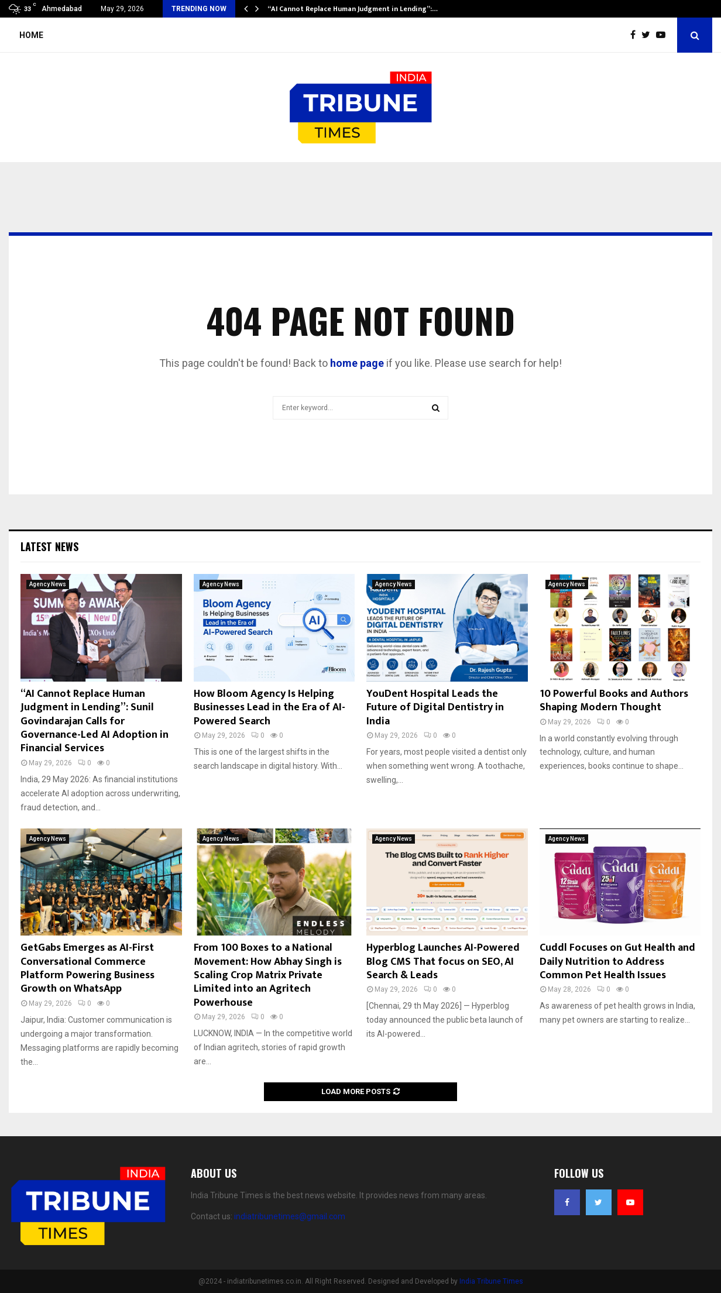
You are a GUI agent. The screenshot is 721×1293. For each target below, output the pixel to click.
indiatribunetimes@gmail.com (289, 1216)
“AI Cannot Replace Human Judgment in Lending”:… (352, 9)
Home (31, 35)
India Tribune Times (491, 1281)
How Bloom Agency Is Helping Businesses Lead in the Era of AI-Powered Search (269, 707)
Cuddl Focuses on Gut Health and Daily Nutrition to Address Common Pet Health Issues (617, 961)
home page (357, 363)
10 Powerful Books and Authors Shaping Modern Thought (614, 700)
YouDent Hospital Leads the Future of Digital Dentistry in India (435, 707)
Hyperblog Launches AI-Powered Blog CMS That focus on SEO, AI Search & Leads (443, 961)
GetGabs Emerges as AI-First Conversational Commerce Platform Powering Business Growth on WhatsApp (87, 968)
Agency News (47, 584)
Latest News (49, 546)
